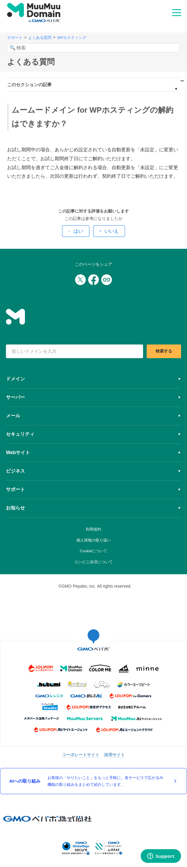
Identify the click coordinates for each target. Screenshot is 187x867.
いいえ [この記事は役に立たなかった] (111, 231)
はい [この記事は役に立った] (78, 231)
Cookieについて (93, 551)
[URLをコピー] (106, 279)
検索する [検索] (164, 351)
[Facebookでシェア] (93, 279)
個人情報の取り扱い (93, 540)
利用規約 (93, 529)
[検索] (93, 47)
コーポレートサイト (80, 754)
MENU (176, 12)
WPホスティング (71, 37)
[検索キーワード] (74, 351)
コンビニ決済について (93, 562)
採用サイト (114, 754)
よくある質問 (39, 37)
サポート (15, 37)
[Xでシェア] (80, 279)
